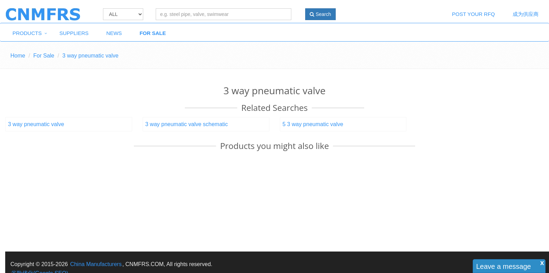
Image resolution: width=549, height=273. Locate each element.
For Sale (152, 33)
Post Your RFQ (473, 14)
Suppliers (73, 33)
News (114, 33)
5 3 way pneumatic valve (313, 124)
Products (27, 33)
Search (320, 14)
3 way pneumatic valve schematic (186, 124)
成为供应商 (526, 14)
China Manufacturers (96, 264)
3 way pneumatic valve (36, 124)
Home (17, 56)
